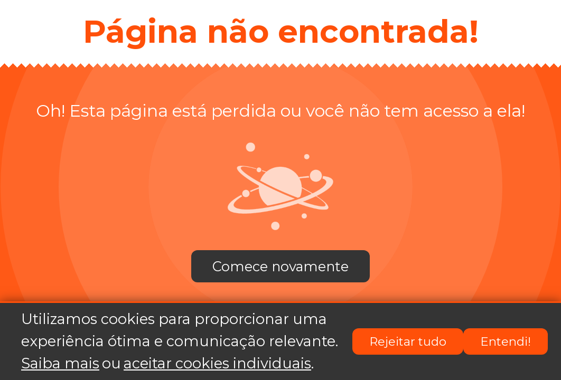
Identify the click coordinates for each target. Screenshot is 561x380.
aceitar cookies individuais (217, 364)
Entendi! (505, 342)
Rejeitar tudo (407, 342)
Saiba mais (60, 364)
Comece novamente (280, 266)
